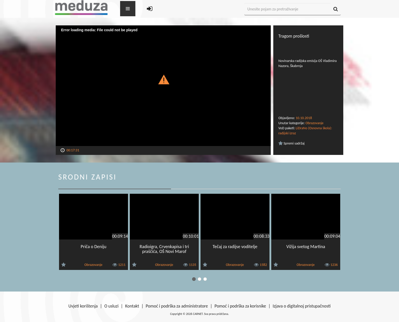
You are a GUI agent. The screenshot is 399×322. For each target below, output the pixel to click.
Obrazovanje (314, 123)
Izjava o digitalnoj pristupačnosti (302, 306)
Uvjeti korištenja (83, 306)
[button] (163, 79)
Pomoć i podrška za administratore (177, 306)
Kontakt (132, 306)
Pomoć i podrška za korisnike (240, 306)
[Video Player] (163, 85)
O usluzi (111, 306)
